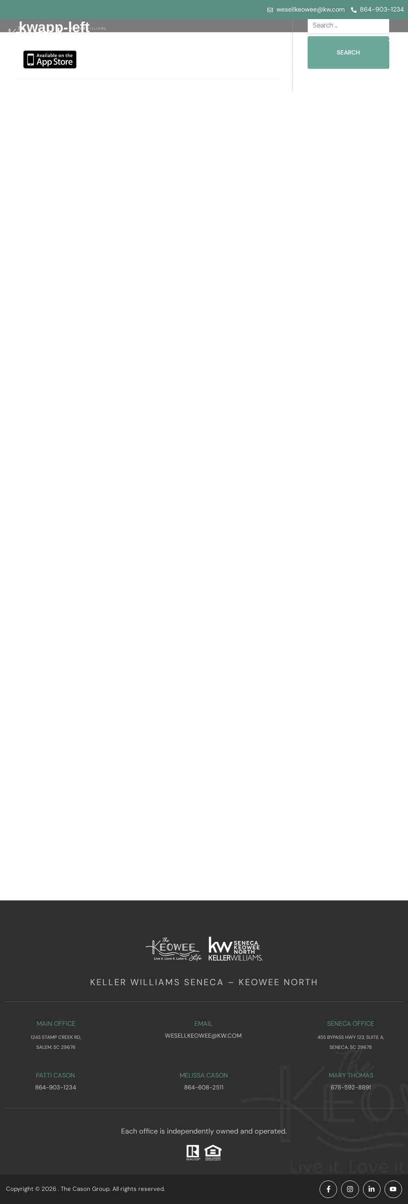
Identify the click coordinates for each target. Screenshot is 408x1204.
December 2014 (350, 877)
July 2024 (339, 598)
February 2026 (348, 387)
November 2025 (351, 420)
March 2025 (343, 509)
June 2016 (340, 766)
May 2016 (339, 777)
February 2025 (348, 520)
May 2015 (339, 832)
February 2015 (347, 855)
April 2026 (340, 364)
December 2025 (350, 409)
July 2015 (339, 810)
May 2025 (339, 487)
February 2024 (348, 654)
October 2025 (347, 431)
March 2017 (343, 743)
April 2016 (340, 788)
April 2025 (340, 498)
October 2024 (347, 565)
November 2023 (351, 688)
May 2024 (340, 621)
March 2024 (343, 643)
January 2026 (346, 398)
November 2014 (351, 888)
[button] (394, 37)
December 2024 (351, 543)
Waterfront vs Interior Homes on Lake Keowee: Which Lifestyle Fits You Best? (355, 251)
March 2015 (343, 844)
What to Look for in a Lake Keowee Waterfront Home (354, 162)
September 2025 (352, 442)
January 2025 (345, 532)
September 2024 (352, 576)
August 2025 (344, 454)
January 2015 (345, 866)
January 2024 (346, 665)
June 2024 (340, 610)
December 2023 (350, 676)
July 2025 (339, 465)
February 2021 (347, 721)
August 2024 (344, 587)
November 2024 (351, 554)
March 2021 (343, 710)
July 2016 (339, 754)
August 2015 (344, 799)
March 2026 (343, 376)
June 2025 (340, 476)
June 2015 (340, 821)
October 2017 (346, 732)
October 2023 (347, 699)
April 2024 (340, 632)
